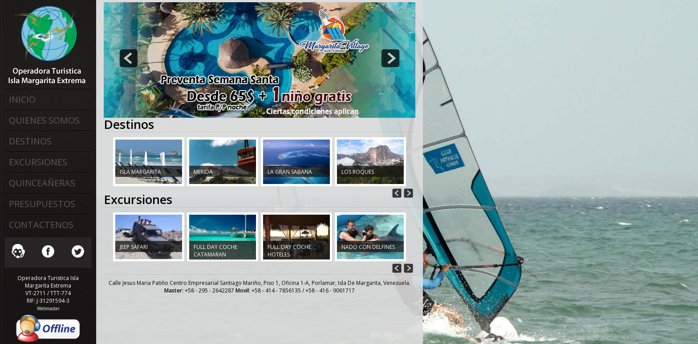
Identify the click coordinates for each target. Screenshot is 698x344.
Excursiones (38, 162)
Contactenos (41, 225)
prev (128, 58)
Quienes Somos (44, 120)
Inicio (22, 99)
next (390, 58)
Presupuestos (42, 204)
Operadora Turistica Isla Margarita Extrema (46, 44)
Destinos (30, 141)
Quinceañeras (42, 183)
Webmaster (48, 308)
